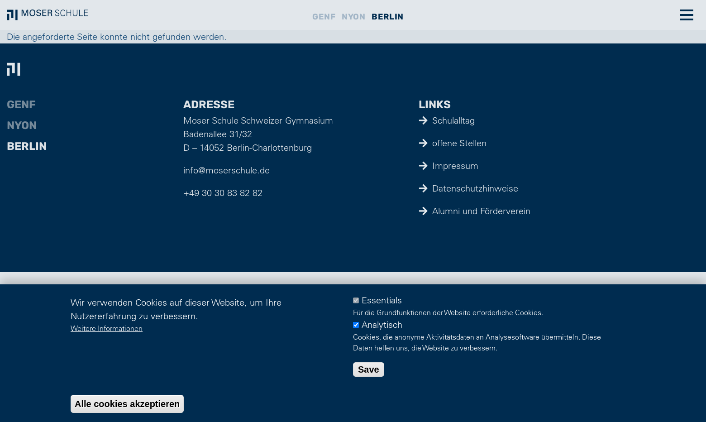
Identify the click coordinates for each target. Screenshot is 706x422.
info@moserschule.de (226, 170)
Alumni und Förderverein (481, 210)
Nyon (353, 17)
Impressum (455, 165)
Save (368, 369)
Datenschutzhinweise (475, 188)
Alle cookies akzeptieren (127, 404)
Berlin (387, 17)
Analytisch (382, 324)
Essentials (382, 300)
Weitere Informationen (107, 328)
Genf (323, 17)
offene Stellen (459, 143)
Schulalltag (453, 120)
